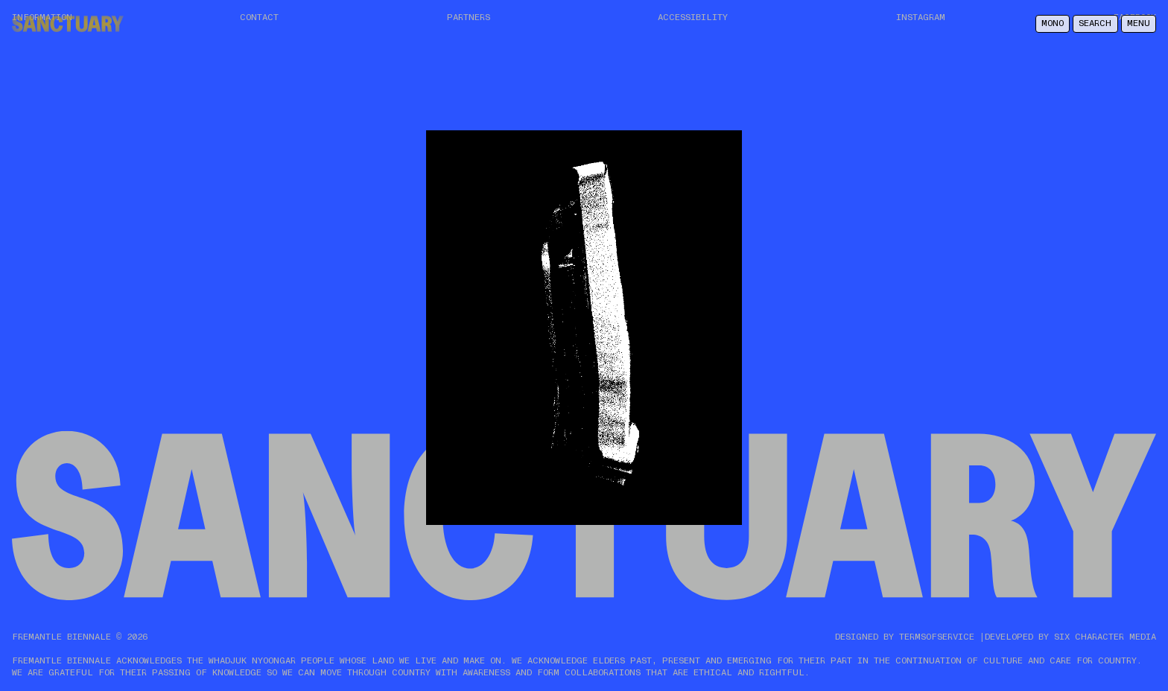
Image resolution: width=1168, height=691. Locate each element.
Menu (1138, 23)
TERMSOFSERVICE (936, 637)
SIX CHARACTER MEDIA (1105, 637)
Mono (1052, 23)
